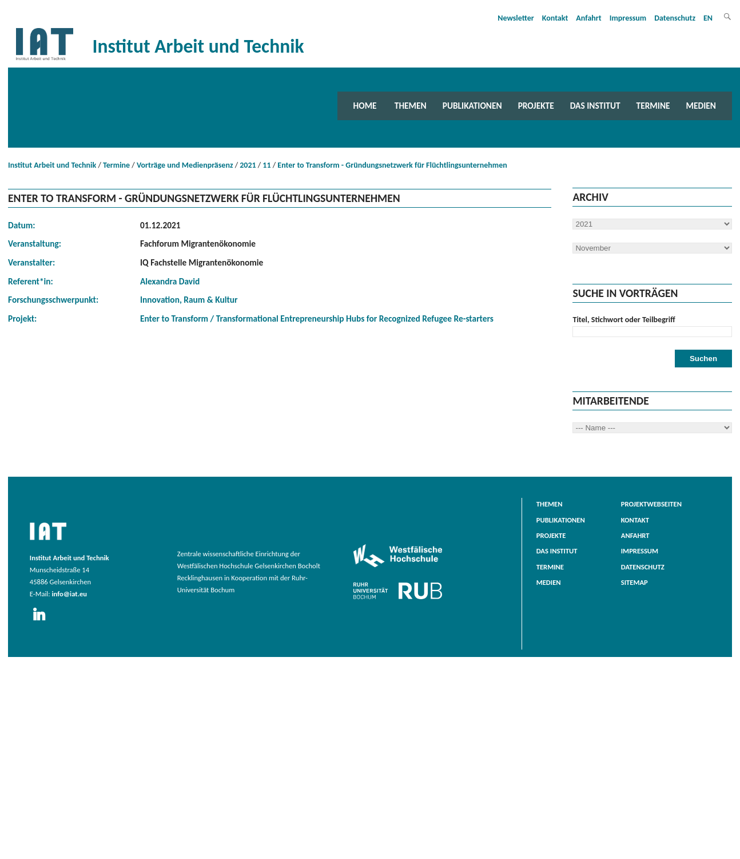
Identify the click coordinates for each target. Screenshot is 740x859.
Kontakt (555, 18)
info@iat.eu (69, 593)
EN (708, 18)
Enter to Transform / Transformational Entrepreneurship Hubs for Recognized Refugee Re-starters (317, 318)
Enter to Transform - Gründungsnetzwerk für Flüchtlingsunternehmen (392, 165)
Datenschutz (674, 18)
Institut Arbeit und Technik (52, 165)
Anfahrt (588, 18)
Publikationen (472, 105)
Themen (411, 105)
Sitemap (634, 582)
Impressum (628, 18)
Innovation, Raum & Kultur (189, 299)
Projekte (536, 105)
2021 (248, 165)
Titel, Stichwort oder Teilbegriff (623, 319)
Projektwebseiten (651, 504)
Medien (701, 105)
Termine (653, 105)
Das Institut (595, 105)
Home (365, 105)
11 (266, 165)
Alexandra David (170, 281)
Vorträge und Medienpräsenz (185, 165)
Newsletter (516, 18)
